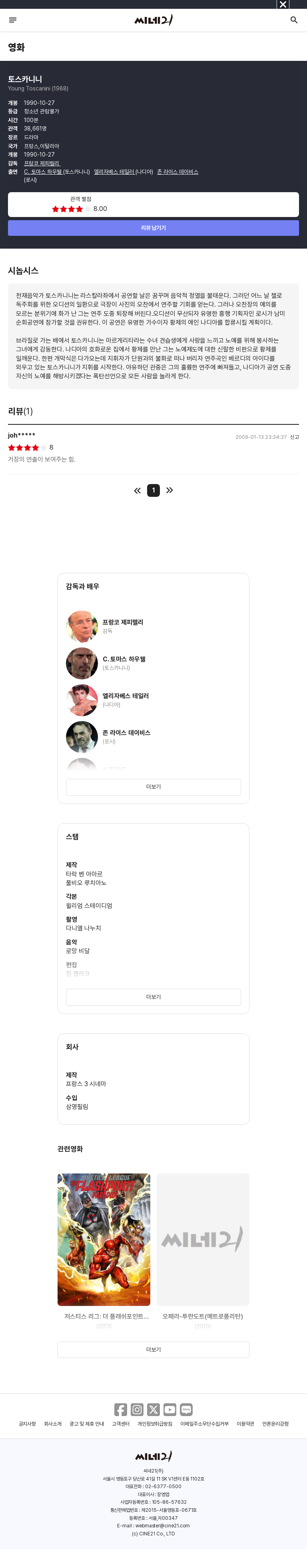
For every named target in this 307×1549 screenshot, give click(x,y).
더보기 (153, 787)
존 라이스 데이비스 (178, 172)
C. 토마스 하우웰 (43, 172)
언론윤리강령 (275, 1424)
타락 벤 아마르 (84, 874)
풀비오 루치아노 (86, 883)
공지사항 (27, 1424)
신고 (294, 437)
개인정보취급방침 (155, 1424)
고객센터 (121, 1424)
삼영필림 (77, 1107)
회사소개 (53, 1424)
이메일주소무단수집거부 (204, 1424)
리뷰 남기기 (153, 228)
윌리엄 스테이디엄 (89, 906)
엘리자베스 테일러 (115, 172)
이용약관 (245, 1424)
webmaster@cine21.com (163, 1526)
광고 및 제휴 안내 (87, 1424)
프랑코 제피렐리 (42, 163)
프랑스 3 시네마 (86, 1084)
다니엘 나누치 (83, 928)
